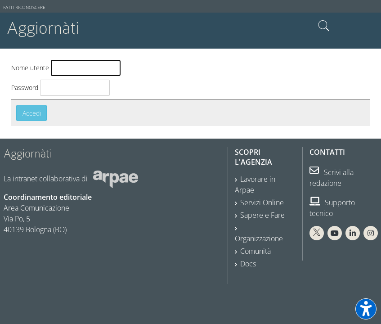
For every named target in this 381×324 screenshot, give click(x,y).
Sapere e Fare (262, 215)
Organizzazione (259, 238)
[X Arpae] (316, 233)
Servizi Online (262, 202)
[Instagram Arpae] (370, 233)
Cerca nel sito (324, 26)
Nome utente (30, 67)
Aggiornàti (43, 28)
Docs (248, 264)
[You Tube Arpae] (334, 233)
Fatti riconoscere (24, 7)
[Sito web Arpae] (116, 179)
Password (24, 87)
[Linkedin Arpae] (352, 233)
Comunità (255, 251)
